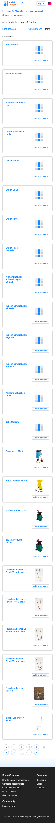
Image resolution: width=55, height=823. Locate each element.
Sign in (41, 3)
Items (47, 29)
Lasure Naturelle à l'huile (14, 132)
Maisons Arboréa (13, 73)
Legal (39, 784)
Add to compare (40, 60)
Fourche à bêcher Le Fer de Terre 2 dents (15, 571)
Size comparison (10, 795)
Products (12, 22)
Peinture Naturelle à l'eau (15, 103)
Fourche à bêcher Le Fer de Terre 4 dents (15, 659)
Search (22, 3)
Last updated (9, 29)
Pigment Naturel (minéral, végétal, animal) (14, 279)
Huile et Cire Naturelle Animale (16, 365)
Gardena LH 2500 (14, 451)
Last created (8, 36)
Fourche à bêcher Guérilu (14, 689)
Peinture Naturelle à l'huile (15, 394)
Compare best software (13, 784)
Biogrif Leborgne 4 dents (14, 719)
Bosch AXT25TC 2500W (13, 541)
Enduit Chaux (12, 190)
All (3, 22)
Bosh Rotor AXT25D (15, 510)
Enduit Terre (11, 219)
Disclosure (41, 780)
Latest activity (8, 806)
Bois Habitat (11, 44)
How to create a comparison (15, 780)
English (49, 3)
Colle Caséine (12, 422)
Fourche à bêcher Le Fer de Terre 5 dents (15, 630)
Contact (40, 787)
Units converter (9, 791)
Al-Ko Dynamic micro (16, 481)
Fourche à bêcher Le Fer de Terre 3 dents (15, 600)
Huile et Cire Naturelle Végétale (16, 336)
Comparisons (35, 29)
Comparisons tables (11, 787)
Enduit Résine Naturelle (12, 249)
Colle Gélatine (12, 161)
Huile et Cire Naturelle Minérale (16, 307)
